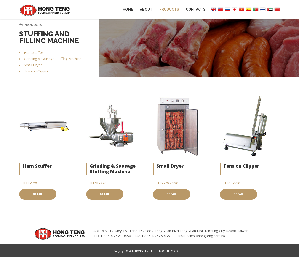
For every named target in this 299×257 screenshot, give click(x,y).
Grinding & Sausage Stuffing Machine (113, 169)
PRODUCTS (30, 24)
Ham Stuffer (37, 166)
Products (169, 9)
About (146, 9)
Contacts (196, 9)
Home (128, 9)
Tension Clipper (241, 166)
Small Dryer (170, 166)
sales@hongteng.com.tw (206, 235)
